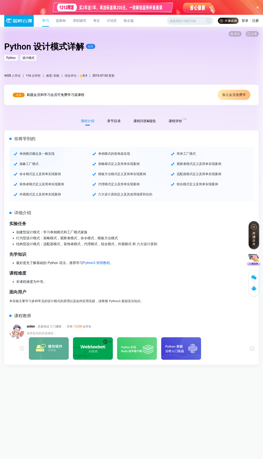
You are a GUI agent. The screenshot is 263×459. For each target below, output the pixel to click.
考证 (96, 21)
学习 (45, 21)
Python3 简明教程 (96, 263)
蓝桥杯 (61, 21)
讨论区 (112, 21)
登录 (245, 21)
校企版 (129, 21)
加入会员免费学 (234, 95)
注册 (255, 21)
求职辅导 (79, 21)
